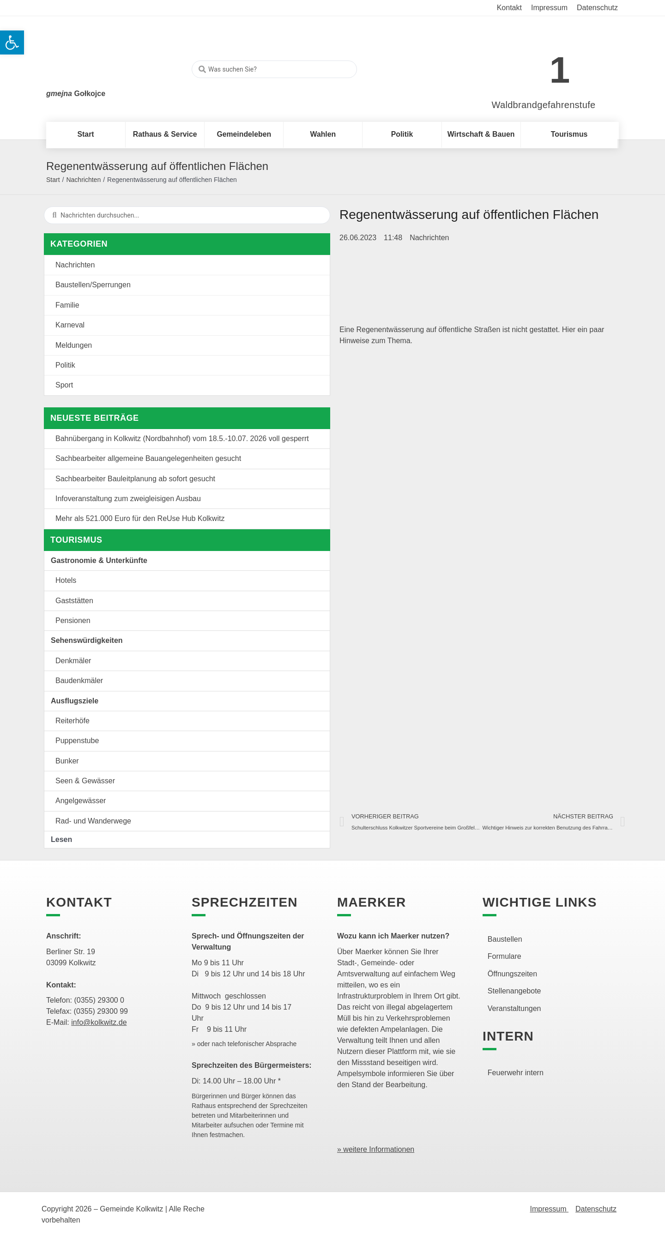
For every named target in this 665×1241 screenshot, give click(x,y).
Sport (64, 385)
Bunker (67, 761)
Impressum (549, 1209)
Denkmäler (73, 661)
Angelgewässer (80, 801)
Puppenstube (77, 741)
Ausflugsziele (74, 701)
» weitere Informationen (375, 1149)
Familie (67, 305)
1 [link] (560, 70)
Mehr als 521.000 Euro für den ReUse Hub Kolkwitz (139, 518)
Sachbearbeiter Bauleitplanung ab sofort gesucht (135, 479)
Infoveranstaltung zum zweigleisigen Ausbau (128, 498)
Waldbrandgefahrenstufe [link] (544, 105)
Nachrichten (83, 179)
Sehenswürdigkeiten (87, 640)
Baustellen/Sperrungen (93, 285)
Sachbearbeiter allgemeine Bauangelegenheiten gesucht (148, 458)
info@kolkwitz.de (99, 1022)
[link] (530, 65)
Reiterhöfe (72, 721)
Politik (65, 365)
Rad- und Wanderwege (93, 821)
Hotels (65, 580)
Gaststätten (74, 601)
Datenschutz (596, 1209)
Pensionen (73, 620)
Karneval (70, 325)
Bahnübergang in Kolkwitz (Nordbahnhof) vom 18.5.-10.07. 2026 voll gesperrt (182, 438)
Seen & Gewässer (85, 781)
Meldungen (73, 345)
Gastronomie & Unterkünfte (99, 560)
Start (53, 179)
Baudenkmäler (79, 680)
